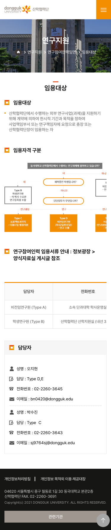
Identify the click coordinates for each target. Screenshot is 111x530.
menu (104, 9)
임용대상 (89, 52)
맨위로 (103, 520)
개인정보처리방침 (17, 479)
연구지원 (35, 52)
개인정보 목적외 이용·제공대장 (63, 479)
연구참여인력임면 (62, 52)
